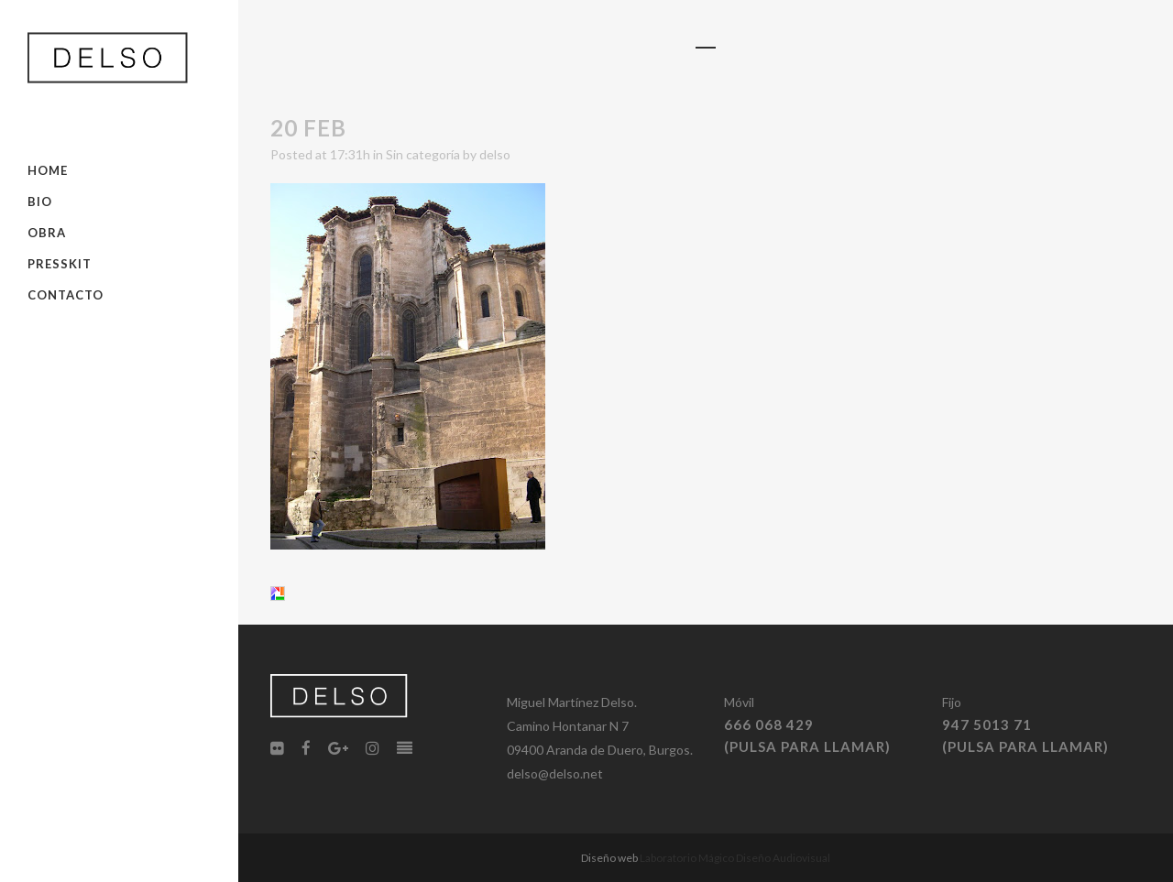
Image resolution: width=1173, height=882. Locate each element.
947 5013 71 (987, 724)
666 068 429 (769, 724)
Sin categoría (423, 154)
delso (494, 154)
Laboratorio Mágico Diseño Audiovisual (735, 858)
